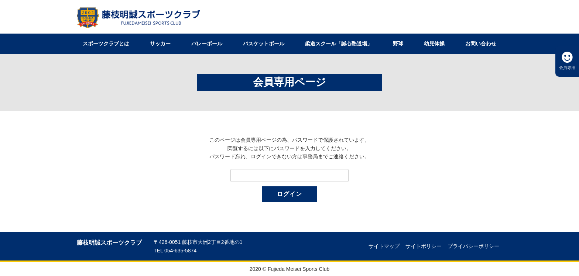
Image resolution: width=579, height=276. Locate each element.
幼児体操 (434, 43)
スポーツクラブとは (106, 43)
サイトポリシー (423, 246)
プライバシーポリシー (473, 246)
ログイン (289, 194)
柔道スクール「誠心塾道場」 (338, 43)
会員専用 (567, 67)
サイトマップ (384, 246)
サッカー (160, 43)
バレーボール (206, 43)
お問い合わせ (480, 43)
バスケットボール (263, 43)
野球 (398, 43)
